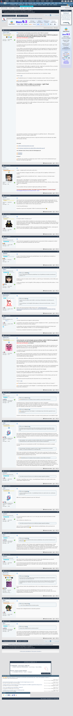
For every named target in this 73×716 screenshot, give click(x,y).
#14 (57, 485)
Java (34, 3)
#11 (57, 392)
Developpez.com (50, 698)
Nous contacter (43, 698)
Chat (25, 1)
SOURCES (40, 4)
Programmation (47, 3)
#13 (57, 470)
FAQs (18, 644)
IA (23, 3)
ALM (26, 3)
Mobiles (60, 3)
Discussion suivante (36, 651)
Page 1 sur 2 (47, 15)
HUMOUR (55, 4)
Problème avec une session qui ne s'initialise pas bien (13, 690)
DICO (51, 4)
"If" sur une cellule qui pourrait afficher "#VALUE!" (13, 687)
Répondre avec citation (47, 163)
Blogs (21, 1)
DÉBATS (44, 4)
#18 (57, 570)
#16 (57, 532)
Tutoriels (12, 1)
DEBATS (37, 644)
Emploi (37, 1)
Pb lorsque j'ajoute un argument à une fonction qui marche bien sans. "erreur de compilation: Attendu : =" (28, 677)
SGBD (52, 3)
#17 (57, 554)
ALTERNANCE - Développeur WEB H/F (19, 665)
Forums (7, 1)
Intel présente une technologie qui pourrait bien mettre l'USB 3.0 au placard (27, 18)
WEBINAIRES (21, 4)
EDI (42, 3)
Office (56, 3)
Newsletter (31, 1)
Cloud (21, 3)
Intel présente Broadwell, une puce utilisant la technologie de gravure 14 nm (18, 682)
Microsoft (30, 3)
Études (42, 1)
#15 (57, 511)
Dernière (56, 15)
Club (51, 1)
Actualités (29, 10)
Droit (47, 1)
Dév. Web (38, 3)
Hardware (20, 153)
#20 (57, 621)
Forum (5, 10)
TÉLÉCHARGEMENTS (33, 4)
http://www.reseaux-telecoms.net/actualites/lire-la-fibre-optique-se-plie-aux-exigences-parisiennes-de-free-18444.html (36, 309)
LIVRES (26, 4)
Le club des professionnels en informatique (17, 10)
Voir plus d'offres (46, 673)
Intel (21, 75)
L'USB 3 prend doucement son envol (26, 145)
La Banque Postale (18, 671)
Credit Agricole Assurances (20, 667)
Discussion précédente (26, 651)
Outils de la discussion (48, 27)
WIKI (48, 4)
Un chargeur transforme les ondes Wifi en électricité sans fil (31, 148)
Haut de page (55, 698)
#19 (57, 598)
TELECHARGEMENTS (26, 644)
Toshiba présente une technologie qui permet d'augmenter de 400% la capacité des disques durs (22, 684)
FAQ (17, 1)
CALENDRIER (46, 644)
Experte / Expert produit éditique (18, 670)
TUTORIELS (12, 4)
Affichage (55, 27)
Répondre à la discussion (9, 15)
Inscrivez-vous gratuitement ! (27, 6)
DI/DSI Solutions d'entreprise (12, 3)
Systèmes (65, 3)
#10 (57, 335)
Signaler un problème (22, 15)
